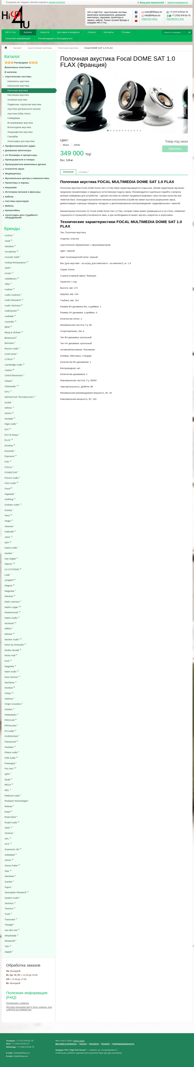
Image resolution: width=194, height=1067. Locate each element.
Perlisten (10, 747)
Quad (9, 779)
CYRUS (10, 359)
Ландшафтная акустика (20, 132)
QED (8, 774)
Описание (68, 172)
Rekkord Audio (13, 795)
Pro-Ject (10, 768)
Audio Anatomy (13, 294)
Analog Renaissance (16, 262)
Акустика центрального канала (23, 109)
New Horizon (12, 677)
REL (8, 790)
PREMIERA (12, 714)
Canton (9, 370)
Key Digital (11, 558)
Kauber (9, 553)
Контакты (109, 32)
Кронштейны (12, 210)
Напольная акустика (18, 86)
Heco (8, 515)
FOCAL (9, 467)
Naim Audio (12, 671)
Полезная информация (17, 38)
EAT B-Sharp (12, 434)
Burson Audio (12, 348)
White (77, 144)
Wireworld (10, 940)
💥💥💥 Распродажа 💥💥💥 (21, 62)
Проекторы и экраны (17, 183)
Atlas (8, 283)
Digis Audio (11, 423)
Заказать (175, 148)
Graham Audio (13, 504)
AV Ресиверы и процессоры (21, 155)
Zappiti (9, 951)
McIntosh (10, 623)
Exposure (11, 456)
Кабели (9, 196)
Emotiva (10, 445)
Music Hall (11, 655)
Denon (9, 413)
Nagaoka (10, 666)
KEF (8, 542)
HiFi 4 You (10, 32)
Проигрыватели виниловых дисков (25, 164)
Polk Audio (11, 757)
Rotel (8, 811)
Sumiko (9, 881)
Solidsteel (11, 854)
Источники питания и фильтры (22, 192)
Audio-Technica (14, 305)
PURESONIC (12, 736)
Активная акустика (17, 99)
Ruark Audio (12, 822)
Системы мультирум (17, 201)
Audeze (10, 289)
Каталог (28, 32)
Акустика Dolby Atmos (19, 113)
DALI (8, 391)
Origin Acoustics (14, 703)
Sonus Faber (12, 865)
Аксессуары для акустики (21, 141)
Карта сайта (78, 1041)
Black (66, 144)
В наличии (11, 72)
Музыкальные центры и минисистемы (27, 178)
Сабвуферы (13, 118)
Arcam (9, 273)
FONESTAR (12, 472)
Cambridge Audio (15, 364)
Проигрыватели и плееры (20, 159)
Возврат (106, 1044)
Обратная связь (149, 19)
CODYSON (11, 354)
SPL (8, 838)
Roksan (9, 806)
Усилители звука (14, 169)
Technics (10, 903)
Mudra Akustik (13, 650)
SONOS (9, 833)
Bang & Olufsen (14, 332)
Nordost (10, 687)
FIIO (8, 461)
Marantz (10, 596)
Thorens (10, 908)
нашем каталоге (57, 2)
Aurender (10, 321)
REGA (9, 784)
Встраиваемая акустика (20, 123)
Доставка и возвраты (68, 32)
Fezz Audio (11, 483)
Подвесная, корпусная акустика (24, 104)
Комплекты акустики (18, 81)
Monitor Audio (13, 639)
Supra (8, 887)
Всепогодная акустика (19, 127)
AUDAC (9, 235)
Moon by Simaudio (15, 644)
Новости (44, 32)
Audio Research (14, 300)
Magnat (10, 585)
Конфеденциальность (123, 1044)
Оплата (92, 32)
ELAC (9, 440)
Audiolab (10, 316)
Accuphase (11, 251)
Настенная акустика (18, 95)
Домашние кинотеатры (18, 150)
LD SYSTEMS (13, 569)
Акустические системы (18, 76)
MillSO (9, 628)
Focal (9, 488)
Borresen (10, 343)
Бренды (12, 228)
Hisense (9, 526)
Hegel (9, 520)
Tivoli (8, 914)
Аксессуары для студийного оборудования (21, 216)
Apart (8, 267)
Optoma (9, 698)
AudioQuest (12, 310)
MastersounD (13, 612)
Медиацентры (13, 173)
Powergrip (11, 763)
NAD (8, 660)
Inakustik (10, 531)
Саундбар (12, 136)
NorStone (11, 682)
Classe (9, 380)
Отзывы (126, 32)
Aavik (9, 240)
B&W (8, 326)
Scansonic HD (13, 849)
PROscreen (11, 725)
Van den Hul (12, 930)
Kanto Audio (12, 547)
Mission (10, 634)
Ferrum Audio (12, 477)
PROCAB (11, 720)
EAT (8, 429)
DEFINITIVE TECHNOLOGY (20, 397)
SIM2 (8, 827)
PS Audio (10, 731)
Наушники (11, 187)
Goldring (10, 499)
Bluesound (11, 337)
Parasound (11, 741)
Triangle (9, 924)
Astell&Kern (12, 278)
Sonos (9, 860)
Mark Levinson (13, 601)
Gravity (9, 510)
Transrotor (11, 919)
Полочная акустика (17, 90)
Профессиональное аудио (20, 146)
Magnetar (10, 591)
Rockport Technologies (17, 800)
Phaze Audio (12, 752)
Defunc (9, 407)
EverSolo (10, 451)
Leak (8, 574)
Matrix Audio (12, 617)
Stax (8, 871)
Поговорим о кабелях (17, 1003)
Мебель (9, 206)
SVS (8, 843)
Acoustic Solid (13, 257)
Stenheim (10, 876)
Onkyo (9, 693)
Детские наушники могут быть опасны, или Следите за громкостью (29, 1008)
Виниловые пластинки (18, 67)
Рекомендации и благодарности (55, 38)
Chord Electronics (14, 375)
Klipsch (10, 563)
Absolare (10, 246)
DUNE (9, 402)
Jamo (9, 537)
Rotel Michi (11, 817)
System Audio (12, 897)
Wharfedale (12, 935)
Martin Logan (13, 607)
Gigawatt (10, 494)
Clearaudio (12, 386)
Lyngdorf (10, 580)
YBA (8, 946)
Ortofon (10, 709)
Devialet (10, 418)
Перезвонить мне (175, 19)
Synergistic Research (17, 892)
